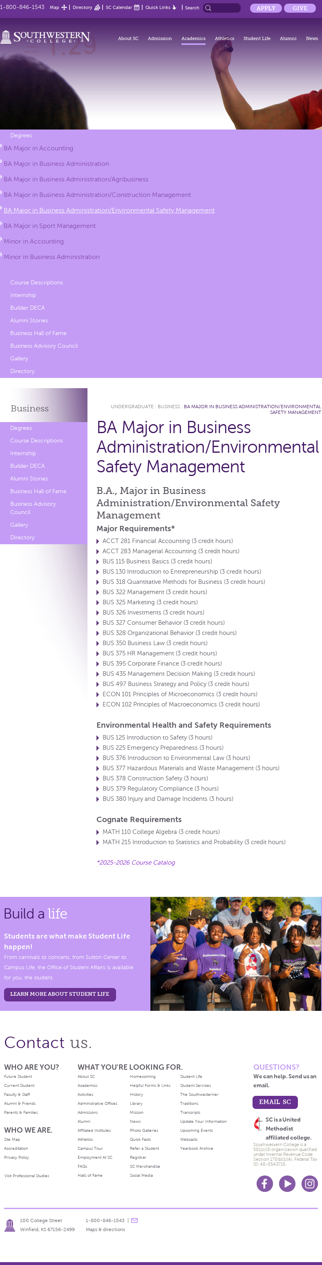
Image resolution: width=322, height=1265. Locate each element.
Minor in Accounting (34, 241)
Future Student (18, 1076)
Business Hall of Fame (38, 333)
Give (300, 8)
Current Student (19, 1085)
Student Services (195, 1085)
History (136, 1094)
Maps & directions (105, 1229)
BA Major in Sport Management (50, 225)
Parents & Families (21, 1112)
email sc (275, 1101)
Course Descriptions (36, 282)
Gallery (19, 358)
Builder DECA (27, 308)
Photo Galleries (144, 1130)
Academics (193, 38)
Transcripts (190, 1112)
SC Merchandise (145, 1166)
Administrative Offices (97, 1103)
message (134, 1220)
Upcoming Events (196, 1130)
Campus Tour (90, 1148)
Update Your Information (203, 1121)
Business (30, 408)
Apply (266, 8)
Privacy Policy (16, 1157)
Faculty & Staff (17, 1094)
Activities (85, 1094)
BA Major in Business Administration (56, 163)
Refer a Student (144, 1148)
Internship (23, 295)
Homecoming (143, 1076)
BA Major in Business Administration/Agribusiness (76, 179)
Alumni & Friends (20, 1103)
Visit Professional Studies (26, 1175)
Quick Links (157, 7)
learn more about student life (59, 994)
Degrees (21, 135)
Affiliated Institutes (94, 1130)
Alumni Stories (29, 320)
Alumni (288, 38)
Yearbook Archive (196, 1148)
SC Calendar (119, 7)
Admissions (88, 1112)
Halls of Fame (90, 1175)
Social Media (141, 1175)
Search (192, 7)
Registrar (138, 1157)
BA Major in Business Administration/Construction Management (97, 194)
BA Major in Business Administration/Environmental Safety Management (109, 210)
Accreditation (16, 1148)
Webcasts (188, 1139)
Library (136, 1103)
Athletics (224, 38)
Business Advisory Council (44, 346)
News (312, 38)
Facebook (265, 1184)
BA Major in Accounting (38, 148)
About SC (128, 38)
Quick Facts (140, 1139)
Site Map (12, 1139)
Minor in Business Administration (52, 256)
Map (54, 7)
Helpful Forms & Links (150, 1085)
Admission (160, 38)
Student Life (257, 38)
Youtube (287, 1184)
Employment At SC (95, 1157)
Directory (82, 7)
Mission (136, 1112)
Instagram (310, 1184)
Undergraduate (132, 406)
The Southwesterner (199, 1094)
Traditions (189, 1103)
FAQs (82, 1166)
